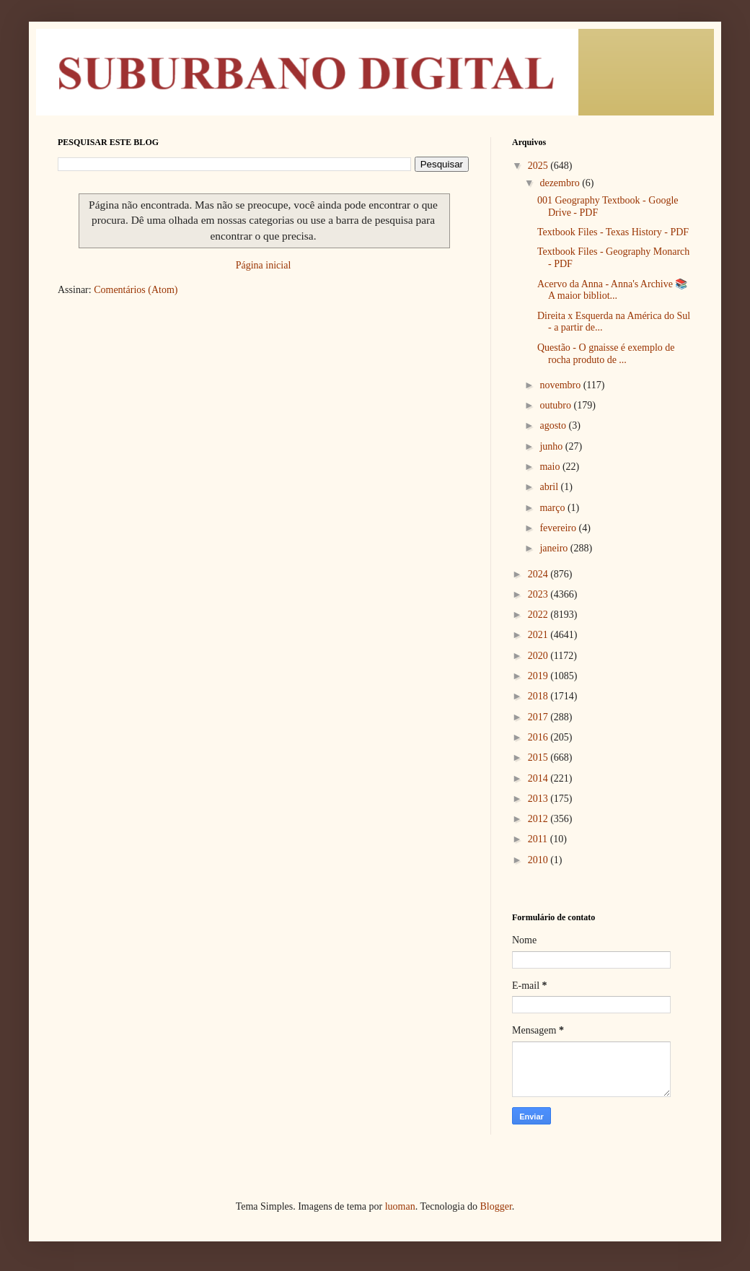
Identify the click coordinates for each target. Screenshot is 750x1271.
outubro (556, 405)
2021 (539, 634)
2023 (539, 594)
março (553, 507)
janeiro (554, 548)
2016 (539, 737)
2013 (539, 798)
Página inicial (263, 265)
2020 (539, 655)
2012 (539, 818)
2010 (539, 860)
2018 (539, 696)
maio (550, 466)
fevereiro (558, 528)
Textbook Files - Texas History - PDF (613, 232)
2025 (539, 165)
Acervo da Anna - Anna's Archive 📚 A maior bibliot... (612, 290)
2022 (539, 614)
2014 (539, 778)
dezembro (560, 183)
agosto (553, 425)
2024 (539, 574)
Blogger (495, 1206)
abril (549, 486)
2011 (539, 839)
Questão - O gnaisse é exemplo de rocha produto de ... (606, 353)
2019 (539, 676)
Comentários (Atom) (135, 289)
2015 (539, 757)
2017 (539, 717)
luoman (400, 1206)
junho (552, 446)
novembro (561, 385)
